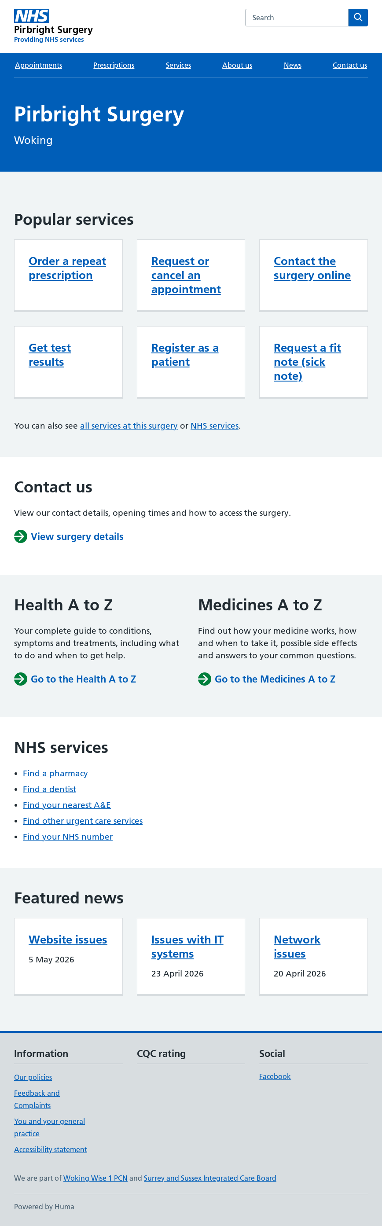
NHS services (215, 426)
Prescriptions (113, 65)
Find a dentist (49, 789)
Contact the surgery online (312, 268)
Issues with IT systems (187, 946)
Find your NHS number (68, 837)
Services (178, 65)
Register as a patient (185, 355)
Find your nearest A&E (67, 805)
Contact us (350, 65)
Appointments (38, 65)
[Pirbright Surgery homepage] (53, 26)
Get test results (50, 355)
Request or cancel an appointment (186, 275)
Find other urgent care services (83, 821)
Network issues (297, 946)
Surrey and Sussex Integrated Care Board (210, 1178)
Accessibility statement (50, 1149)
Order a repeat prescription (67, 268)
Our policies (33, 1077)
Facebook (275, 1076)
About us (237, 65)
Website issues (68, 939)
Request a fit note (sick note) (307, 362)
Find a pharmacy (55, 773)
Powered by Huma (44, 1206)
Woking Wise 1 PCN (95, 1178)
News (292, 65)
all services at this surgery (129, 426)
